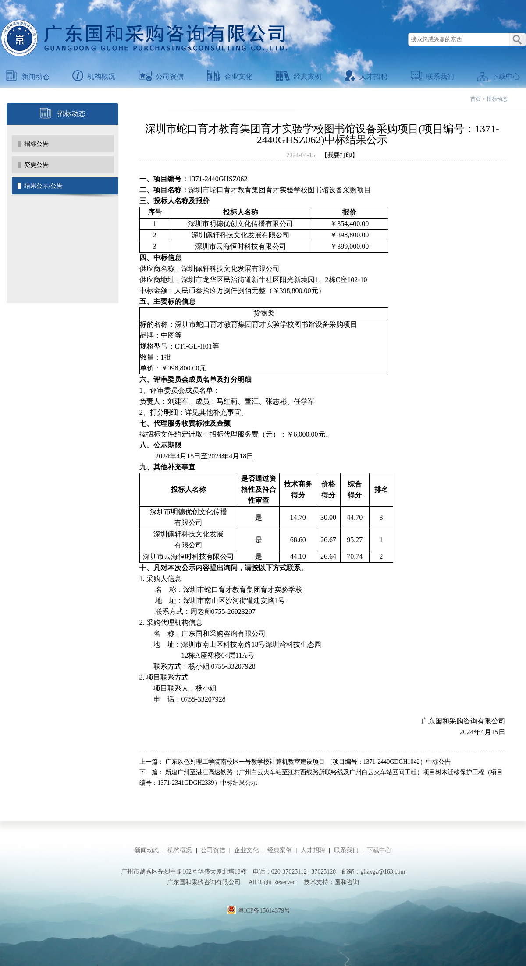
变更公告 (36, 165)
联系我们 (432, 76)
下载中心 (498, 76)
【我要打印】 (339, 155)
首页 (475, 99)
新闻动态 (28, 76)
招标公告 (36, 144)
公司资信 (161, 76)
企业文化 (229, 76)
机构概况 (93, 76)
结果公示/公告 (43, 186)
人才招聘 (366, 76)
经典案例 (299, 76)
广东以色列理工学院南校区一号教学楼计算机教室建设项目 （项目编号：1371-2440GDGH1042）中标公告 (308, 761)
